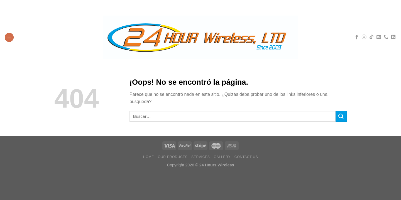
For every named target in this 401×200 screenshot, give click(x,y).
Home (148, 157)
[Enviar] (341, 116)
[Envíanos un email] (378, 37)
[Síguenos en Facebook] (356, 37)
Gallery (222, 157)
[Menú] (9, 37)
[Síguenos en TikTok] (371, 37)
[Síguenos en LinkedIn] (393, 37)
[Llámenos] (386, 37)
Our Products (173, 157)
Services (200, 157)
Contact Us (246, 157)
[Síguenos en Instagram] (364, 37)
